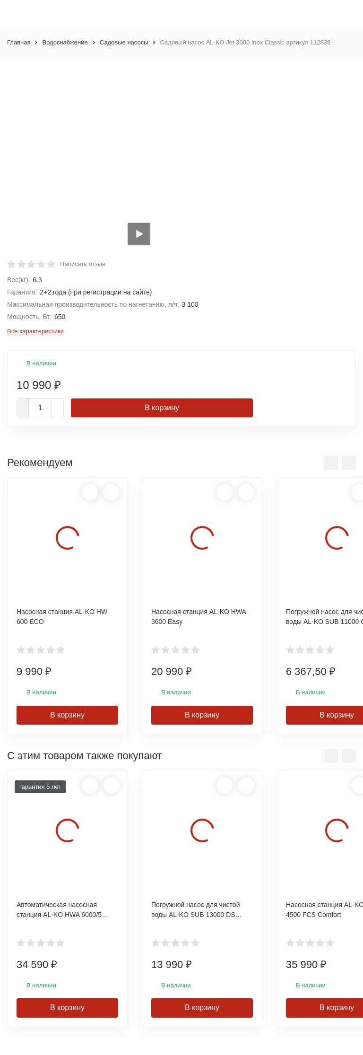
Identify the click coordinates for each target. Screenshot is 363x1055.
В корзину (162, 408)
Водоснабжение (64, 42)
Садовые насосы (124, 42)
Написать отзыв (82, 264)
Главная (18, 42)
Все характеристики (35, 331)
